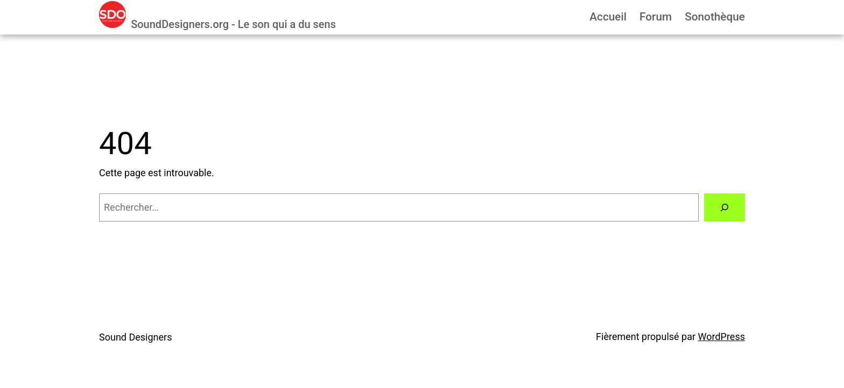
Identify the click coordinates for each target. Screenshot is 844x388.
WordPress (721, 336)
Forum (655, 16)
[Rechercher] (724, 207)
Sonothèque (715, 16)
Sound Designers (135, 337)
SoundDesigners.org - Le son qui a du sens (233, 24)
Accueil (608, 16)
